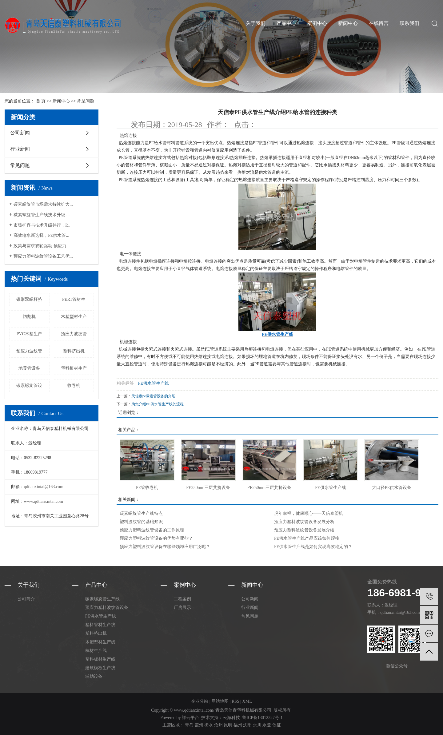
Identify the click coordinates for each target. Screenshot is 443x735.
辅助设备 (93, 676)
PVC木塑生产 (29, 334)
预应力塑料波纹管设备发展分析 (304, 521)
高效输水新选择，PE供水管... (41, 235)
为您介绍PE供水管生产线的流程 (157, 404)
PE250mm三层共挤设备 (208, 487)
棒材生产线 (96, 650)
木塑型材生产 (74, 316)
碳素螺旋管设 (29, 385)
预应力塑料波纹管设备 (106, 607)
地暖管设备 (29, 368)
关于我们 (255, 23)
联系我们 (409, 23)
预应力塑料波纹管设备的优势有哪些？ (156, 538)
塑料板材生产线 (100, 659)
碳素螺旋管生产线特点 (141, 513)
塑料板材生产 (74, 368)
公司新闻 (20, 132)
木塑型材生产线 (100, 642)
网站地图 (220, 701)
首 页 (41, 101)
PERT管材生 (73, 299)
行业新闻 (20, 149)
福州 (237, 725)
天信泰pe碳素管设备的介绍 (153, 396)
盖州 (199, 725)
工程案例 (182, 599)
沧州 (218, 725)
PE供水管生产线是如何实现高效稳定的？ (313, 546)
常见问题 (85, 101)
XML (247, 701)
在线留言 (379, 23)
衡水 (208, 725)
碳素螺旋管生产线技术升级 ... (42, 215)
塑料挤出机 (74, 351)
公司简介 (26, 599)
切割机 (29, 316)
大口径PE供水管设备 (391, 487)
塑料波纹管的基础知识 (141, 521)
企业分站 (199, 701)
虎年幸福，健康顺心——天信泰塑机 (308, 513)
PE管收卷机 (147, 487)
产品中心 (286, 23)
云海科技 (231, 717)
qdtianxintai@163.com (43, 486)
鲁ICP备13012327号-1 (262, 717)
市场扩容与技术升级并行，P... (42, 225)
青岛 (189, 725)
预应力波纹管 (74, 334)
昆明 (228, 725)
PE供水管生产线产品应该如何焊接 (306, 538)
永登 (266, 725)
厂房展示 (182, 607)
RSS (235, 701)
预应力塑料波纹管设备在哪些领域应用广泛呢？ (165, 546)
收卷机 (73, 385)
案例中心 (317, 23)
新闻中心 (348, 23)
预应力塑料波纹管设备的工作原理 (152, 530)
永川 (257, 725)
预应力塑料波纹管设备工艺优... (43, 256)
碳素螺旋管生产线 (102, 599)
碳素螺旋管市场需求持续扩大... (43, 204)
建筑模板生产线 (100, 667)
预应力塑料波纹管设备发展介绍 (304, 530)
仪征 (276, 725)
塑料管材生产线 (100, 624)
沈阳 (247, 725)
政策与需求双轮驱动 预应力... (42, 246)
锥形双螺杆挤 (29, 299)
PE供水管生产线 (153, 383)
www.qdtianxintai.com (43, 501)
